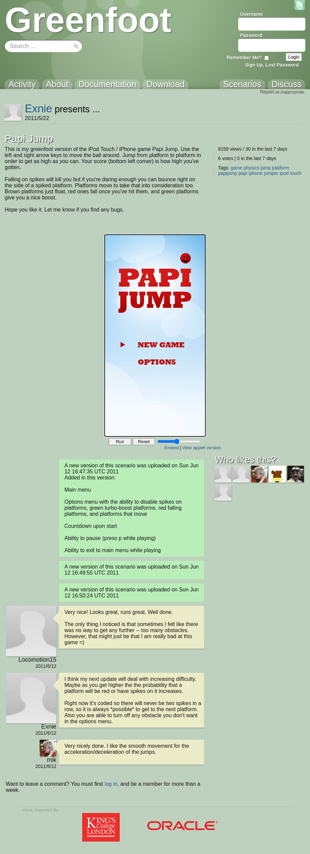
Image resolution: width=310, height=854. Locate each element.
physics (251, 167)
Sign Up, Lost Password (272, 65)
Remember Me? (244, 57)
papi (243, 173)
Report (267, 91)
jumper (271, 173)
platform (280, 167)
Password (251, 35)
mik (51, 759)
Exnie (38, 108)
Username (251, 14)
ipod (284, 173)
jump (266, 167)
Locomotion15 (37, 659)
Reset (144, 441)
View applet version (201, 447)
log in (111, 784)
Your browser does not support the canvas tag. (155, 335)
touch (295, 173)
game (236, 167)
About (27, 810)
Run (120, 441)
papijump (227, 173)
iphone (256, 173)
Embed (171, 447)
